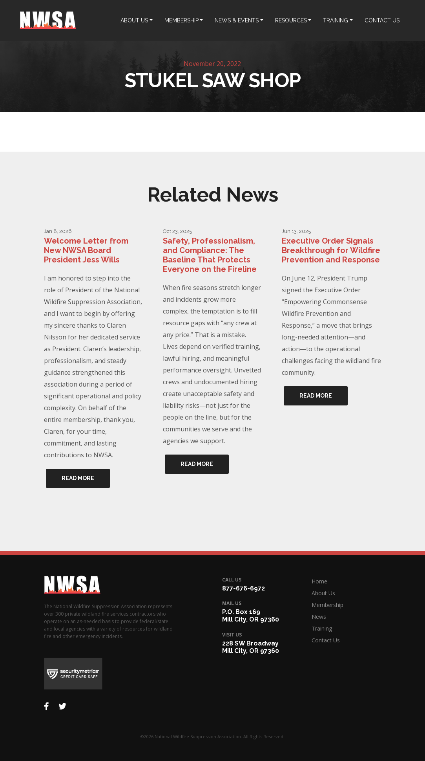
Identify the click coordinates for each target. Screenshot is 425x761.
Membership (327, 605)
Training (322, 628)
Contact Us (326, 640)
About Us (323, 593)
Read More (78, 478)
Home (319, 581)
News (319, 616)
